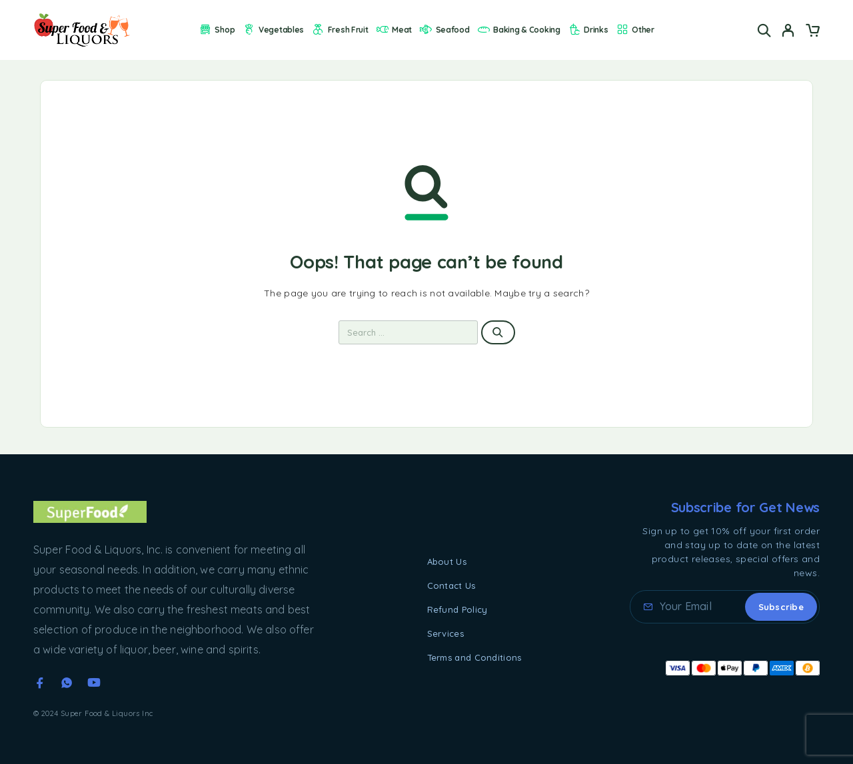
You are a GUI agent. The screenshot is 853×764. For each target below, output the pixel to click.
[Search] (764, 30)
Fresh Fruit (339, 30)
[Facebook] (40, 682)
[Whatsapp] (66, 682)
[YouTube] (94, 682)
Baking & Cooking (518, 30)
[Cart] (812, 32)
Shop (217, 30)
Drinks (588, 30)
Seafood (444, 30)
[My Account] (788, 30)
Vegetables (274, 30)
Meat (394, 30)
